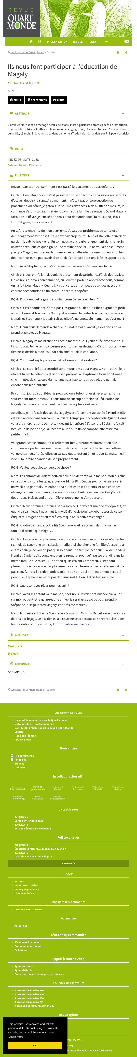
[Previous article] (118, 52)
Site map (68, 1045)
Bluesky (19, 763)
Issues (78, 42)
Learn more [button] (16, 1036)
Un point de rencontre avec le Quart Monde (41, 720)
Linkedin (20, 767)
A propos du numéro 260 (29, 990)
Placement (36, 165)
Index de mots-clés (26, 885)
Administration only (101, 1050)
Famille (23, 165)
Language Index (24, 893)
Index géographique (27, 889)
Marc (34, 83)
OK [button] (35, 1045)
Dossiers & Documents (28, 909)
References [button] (37, 100)
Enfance (13, 165)
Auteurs (19, 881)
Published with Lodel (75, 1050)
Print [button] (15, 100)
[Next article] (125, 52)
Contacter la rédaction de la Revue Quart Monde (44, 727)
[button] (40, 41)
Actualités (21, 925)
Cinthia (15, 83)
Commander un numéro (29, 946)
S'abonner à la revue (27, 942)
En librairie (21, 950)
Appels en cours (24, 966)
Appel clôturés (23, 970)
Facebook (20, 759)
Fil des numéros (24, 755)
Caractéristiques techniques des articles (39, 974)
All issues (68, 863)
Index (94, 42)
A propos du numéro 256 (29, 998)
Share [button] (58, 100)
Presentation (57, 42)
